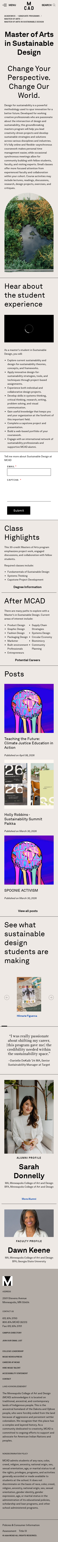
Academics (9, 16)
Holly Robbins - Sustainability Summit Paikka (23, 819)
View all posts (28, 911)
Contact (6, 1379)
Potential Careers (28, 660)
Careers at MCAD (11, 1362)
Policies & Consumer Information (21, 1525)
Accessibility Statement (15, 1373)
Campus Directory (11, 1333)
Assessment (9, 1531)
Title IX (23, 1531)
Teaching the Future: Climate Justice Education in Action (28, 743)
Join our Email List (12, 1340)
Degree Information (27, 587)
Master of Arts (12, 19)
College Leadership (13, 1351)
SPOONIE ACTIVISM (21, 890)
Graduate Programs (29, 16)
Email (11, 466)
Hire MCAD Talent (11, 1368)
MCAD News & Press (12, 1357)
